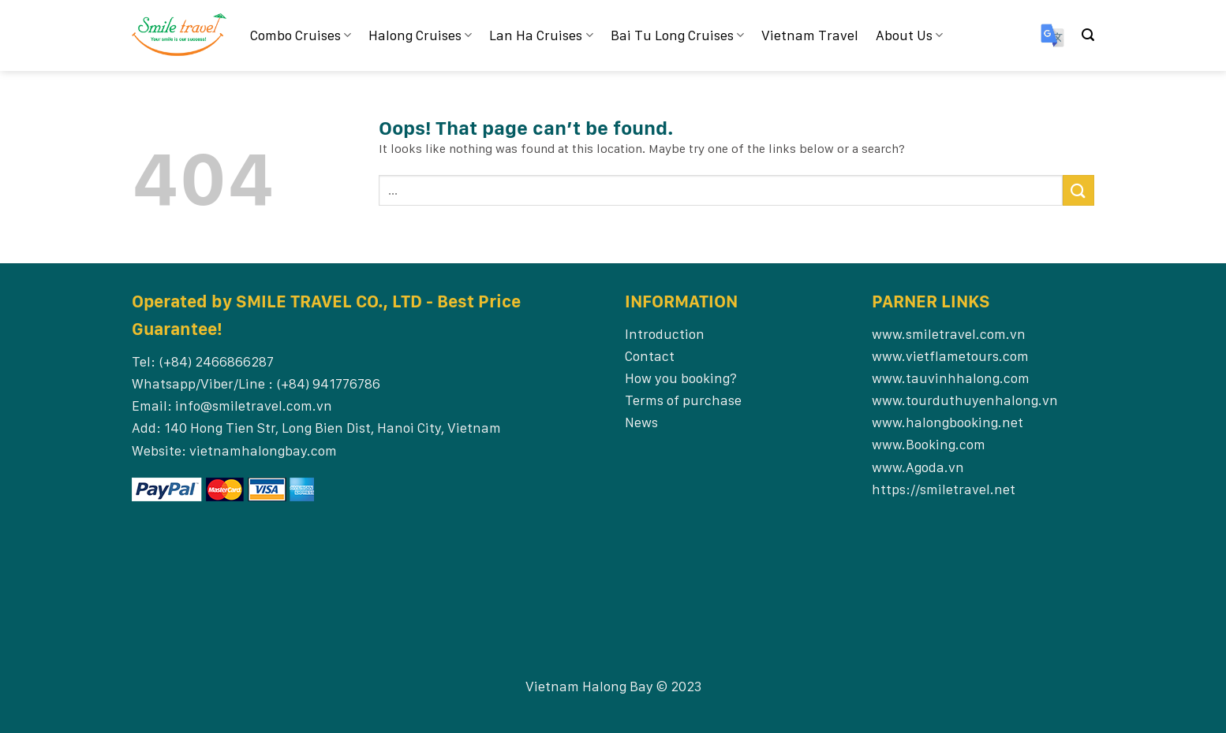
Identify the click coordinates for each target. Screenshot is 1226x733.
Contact (650, 356)
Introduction (665, 334)
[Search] (1088, 35)
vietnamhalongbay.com (263, 450)
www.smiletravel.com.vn (949, 334)
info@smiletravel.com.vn (253, 405)
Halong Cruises (420, 35)
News (641, 422)
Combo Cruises (300, 35)
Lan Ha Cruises (540, 35)
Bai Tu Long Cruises (677, 35)
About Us (909, 35)
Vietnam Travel (809, 35)
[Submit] (1078, 190)
